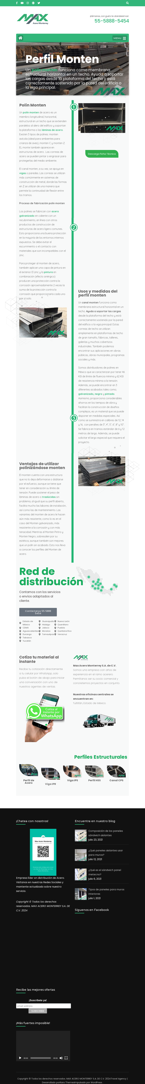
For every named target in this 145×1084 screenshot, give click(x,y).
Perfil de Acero (28, 782)
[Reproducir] (20, 1058)
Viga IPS (72, 780)
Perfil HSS (94, 780)
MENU (120, 38)
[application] (43, 1046)
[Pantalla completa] (66, 1058)
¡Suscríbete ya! (38, 1000)
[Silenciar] (61, 1058)
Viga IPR (50, 811)
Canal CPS (116, 780)
